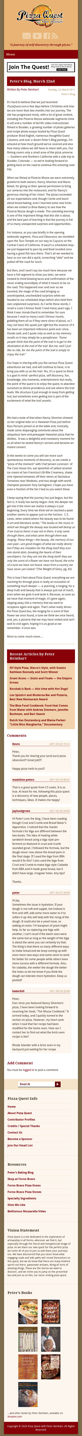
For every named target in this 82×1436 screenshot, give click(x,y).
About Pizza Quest (20, 1113)
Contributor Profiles (21, 1119)
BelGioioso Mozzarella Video (27, 1211)
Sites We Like (16, 1205)
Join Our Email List (20, 1145)
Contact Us (15, 1132)
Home (12, 1107)
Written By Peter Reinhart (23, 89)
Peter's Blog (68, 94)
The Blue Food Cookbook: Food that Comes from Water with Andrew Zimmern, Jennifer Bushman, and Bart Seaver (39, 710)
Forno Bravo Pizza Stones (24, 1192)
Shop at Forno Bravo (21, 1179)
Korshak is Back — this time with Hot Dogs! (39, 689)
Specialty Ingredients (22, 1198)
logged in (28, 1070)
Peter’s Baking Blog (21, 1172)
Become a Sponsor (20, 1139)
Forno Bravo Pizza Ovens (24, 1185)
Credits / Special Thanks (24, 1126)
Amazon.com (15, 1416)
